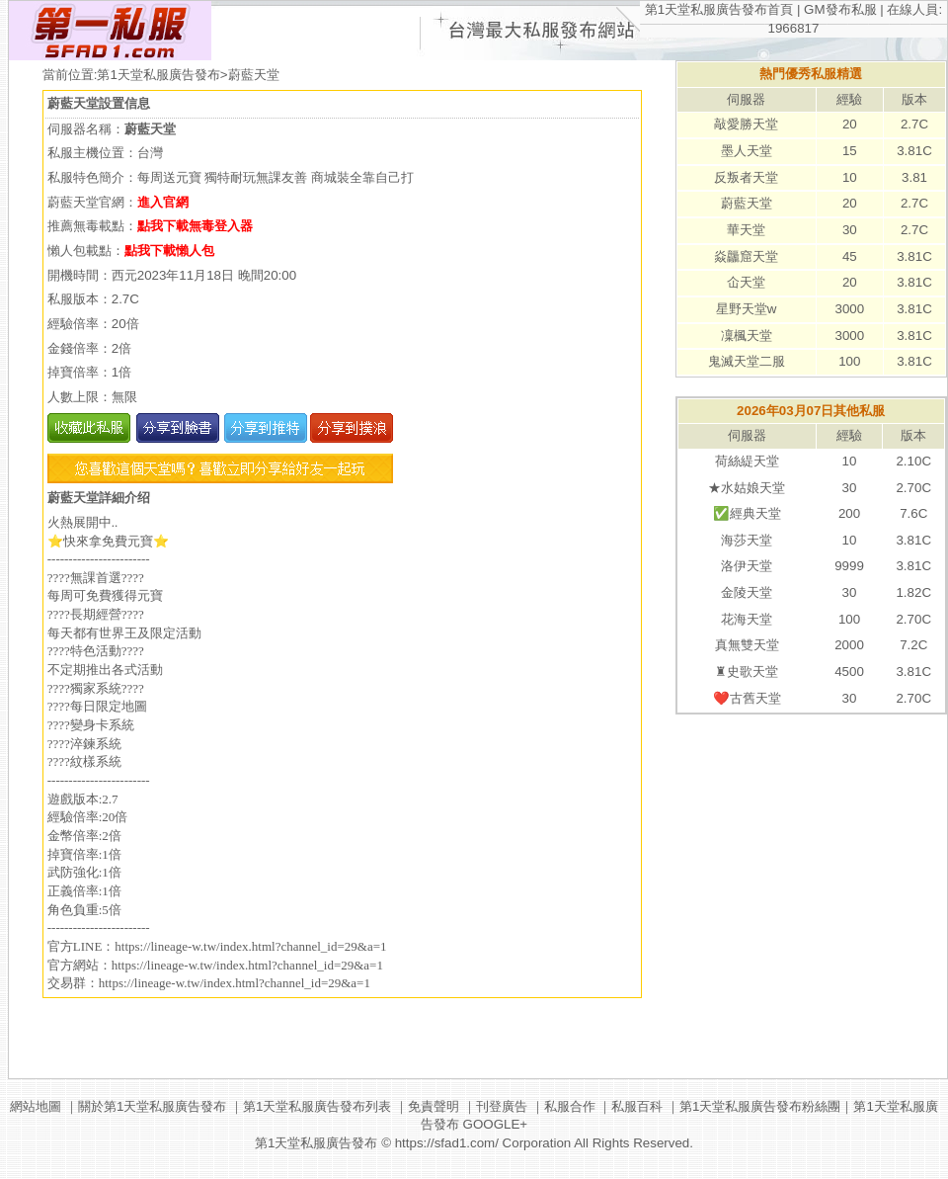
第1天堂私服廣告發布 (158, 74)
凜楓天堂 (746, 335)
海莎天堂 (746, 540)
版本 (914, 99)
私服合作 (569, 1106)
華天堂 (746, 229)
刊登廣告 (501, 1106)
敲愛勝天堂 (746, 124)
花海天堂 (746, 619)
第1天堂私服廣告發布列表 (317, 1106)
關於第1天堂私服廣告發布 (152, 1106)
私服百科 (637, 1106)
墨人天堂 (746, 150)
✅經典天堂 (747, 513)
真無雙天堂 (747, 644)
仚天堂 (746, 282)
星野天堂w (746, 308)
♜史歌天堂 (746, 671)
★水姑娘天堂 (746, 487)
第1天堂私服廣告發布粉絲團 (759, 1106)
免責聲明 (433, 1106)
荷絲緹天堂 (747, 461)
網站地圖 (35, 1106)
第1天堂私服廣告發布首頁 (719, 9)
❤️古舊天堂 (747, 698)
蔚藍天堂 (746, 203)
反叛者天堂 (746, 177)
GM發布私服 (840, 9)
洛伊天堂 (746, 565)
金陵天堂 (746, 592)
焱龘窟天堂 (746, 256)
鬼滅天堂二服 (746, 361)
